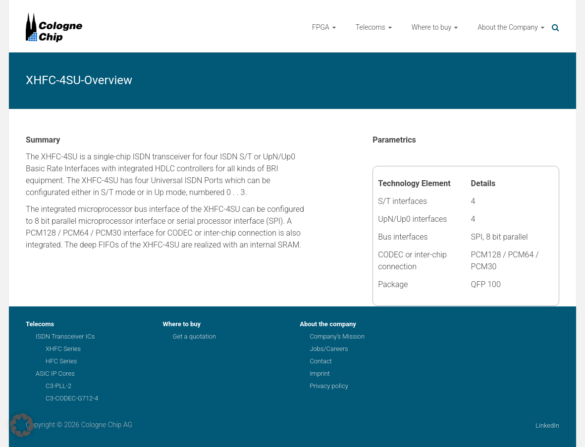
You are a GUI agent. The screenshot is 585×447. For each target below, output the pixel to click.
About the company (328, 324)
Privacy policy (329, 386)
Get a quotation (194, 336)
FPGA (320, 27)
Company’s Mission (337, 336)
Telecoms (370, 27)
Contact (321, 361)
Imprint (320, 373)
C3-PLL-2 (58, 386)
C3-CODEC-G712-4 (72, 398)
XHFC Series (63, 348)
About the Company (508, 27)
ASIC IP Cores (55, 373)
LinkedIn (547, 425)
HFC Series (61, 361)
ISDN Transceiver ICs (65, 336)
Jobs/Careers (329, 348)
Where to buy (431, 27)
